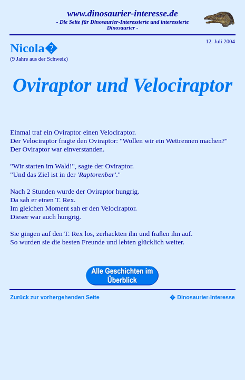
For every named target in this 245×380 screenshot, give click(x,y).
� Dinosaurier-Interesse (202, 297)
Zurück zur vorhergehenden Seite (54, 297)
